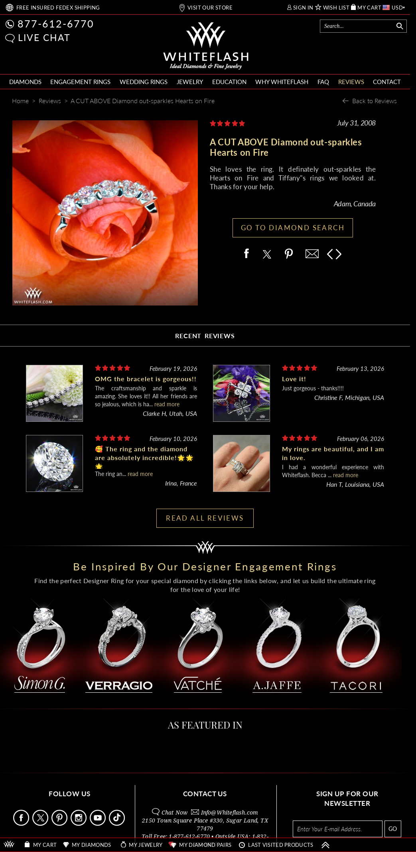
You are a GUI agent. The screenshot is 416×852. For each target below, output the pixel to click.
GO (392, 828)
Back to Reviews (374, 100)
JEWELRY (190, 81)
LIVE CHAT (44, 37)
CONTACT (387, 81)
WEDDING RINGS (144, 81)
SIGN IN (303, 8)
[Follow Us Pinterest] (60, 823)
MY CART (369, 8)
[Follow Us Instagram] (79, 823)
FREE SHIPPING (58, 8)
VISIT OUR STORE (210, 8)
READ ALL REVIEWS (205, 518)
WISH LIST (336, 8)
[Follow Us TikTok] (117, 823)
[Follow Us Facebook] (22, 823)
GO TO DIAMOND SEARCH (293, 227)
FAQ (323, 81)
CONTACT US (205, 793)
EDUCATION (229, 81)
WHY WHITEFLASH (281, 81)
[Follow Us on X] (41, 823)
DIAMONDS (25, 81)
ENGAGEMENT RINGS (80, 81)
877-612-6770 (56, 23)
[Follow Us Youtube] (98, 823)
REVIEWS (351, 81)
